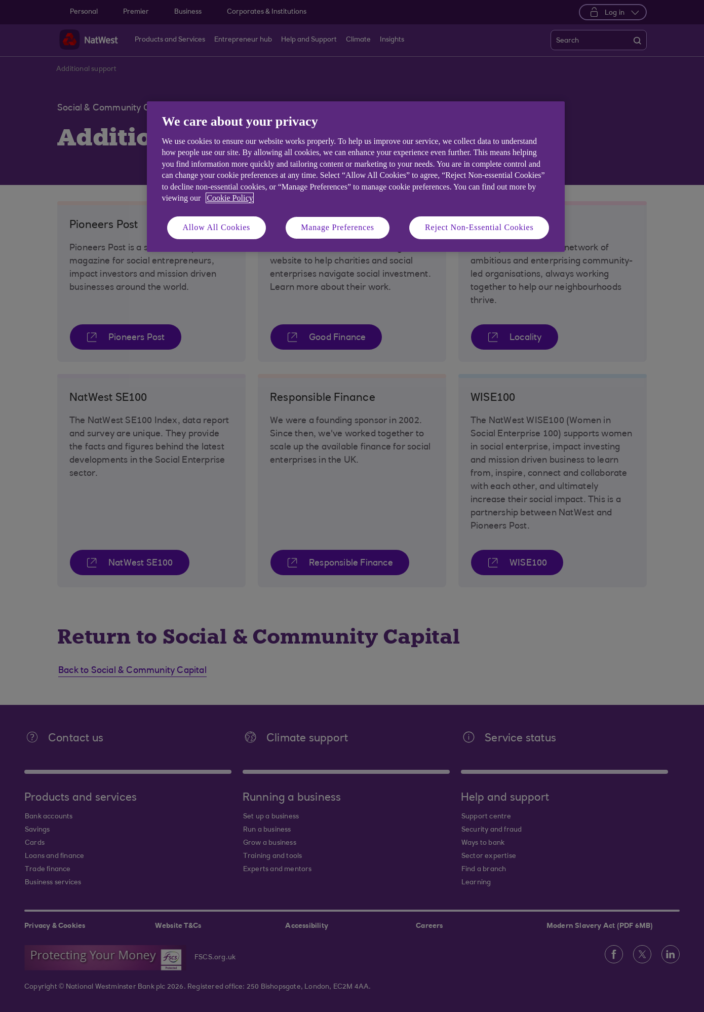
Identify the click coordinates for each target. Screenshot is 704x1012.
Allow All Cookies (217, 227)
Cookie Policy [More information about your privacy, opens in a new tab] (230, 198)
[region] (356, 176)
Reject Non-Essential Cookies (479, 227)
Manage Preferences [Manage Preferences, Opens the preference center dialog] (337, 227)
